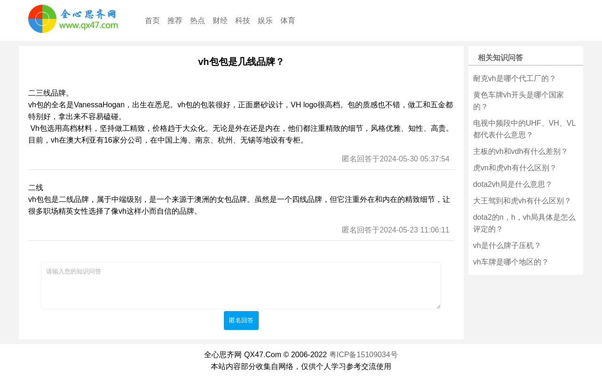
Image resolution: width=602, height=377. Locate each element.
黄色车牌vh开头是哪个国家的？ (518, 101)
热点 (197, 20)
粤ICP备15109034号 (363, 355)
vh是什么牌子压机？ (507, 245)
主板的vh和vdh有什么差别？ (521, 151)
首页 (152, 20)
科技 (242, 20)
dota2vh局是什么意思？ (513, 184)
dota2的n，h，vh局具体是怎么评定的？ (524, 223)
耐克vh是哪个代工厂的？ (514, 78)
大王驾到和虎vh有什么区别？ (522, 201)
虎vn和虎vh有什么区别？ (515, 168)
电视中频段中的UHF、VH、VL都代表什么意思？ (524, 129)
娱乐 (265, 20)
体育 (287, 20)
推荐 (174, 20)
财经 (220, 20)
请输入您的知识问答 (241, 285)
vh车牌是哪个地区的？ (511, 262)
